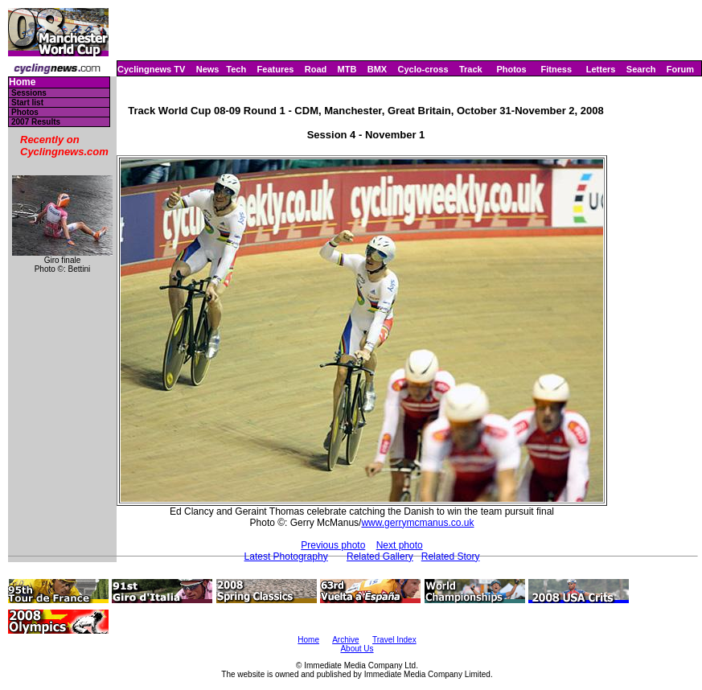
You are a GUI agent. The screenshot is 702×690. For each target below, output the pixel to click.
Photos (511, 69)
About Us (356, 648)
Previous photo (333, 545)
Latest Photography (286, 556)
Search (641, 69)
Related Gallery (380, 556)
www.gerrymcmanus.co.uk (417, 522)
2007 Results (35, 121)
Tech (236, 69)
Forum (680, 69)
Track (470, 69)
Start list (27, 102)
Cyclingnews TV (151, 69)
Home (22, 82)
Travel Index (394, 639)
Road (316, 69)
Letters (601, 69)
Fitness (556, 69)
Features (275, 69)
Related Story (450, 556)
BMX (377, 69)
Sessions (29, 92)
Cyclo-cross (423, 69)
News (208, 69)
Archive (345, 639)
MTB (347, 69)
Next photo (399, 545)
